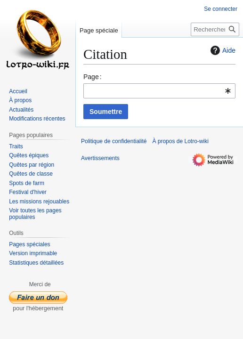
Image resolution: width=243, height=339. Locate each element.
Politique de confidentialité (113, 141)
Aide (221, 50)
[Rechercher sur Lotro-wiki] (215, 29)
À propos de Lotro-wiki (180, 141)
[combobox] (159, 90)
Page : (92, 77)
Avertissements (100, 158)
